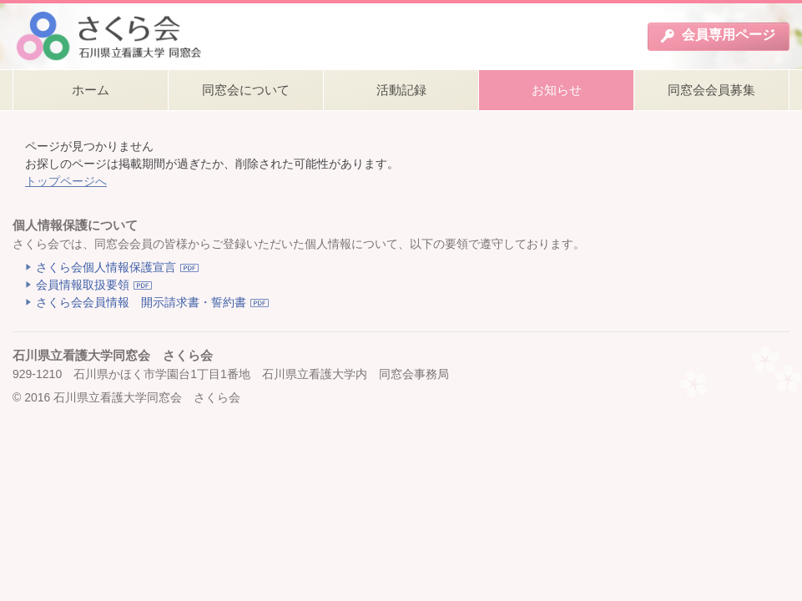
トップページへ (66, 181)
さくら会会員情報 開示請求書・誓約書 (141, 302)
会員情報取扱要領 (82, 284)
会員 (717, 35)
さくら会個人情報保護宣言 (106, 267)
